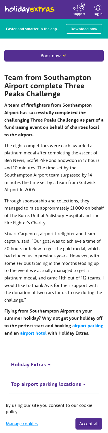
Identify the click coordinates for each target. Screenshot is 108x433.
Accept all (88, 423)
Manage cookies (22, 423)
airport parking (87, 325)
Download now (84, 28)
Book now (51, 55)
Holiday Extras (30, 7)
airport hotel (33, 333)
